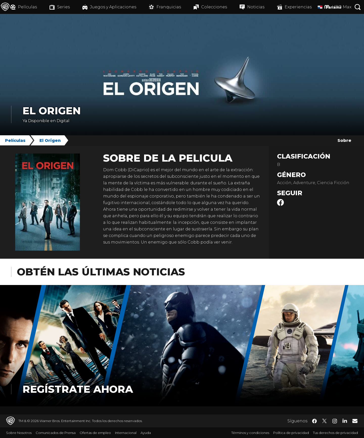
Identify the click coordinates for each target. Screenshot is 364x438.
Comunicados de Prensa (56, 433)
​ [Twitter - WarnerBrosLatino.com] (325, 421)
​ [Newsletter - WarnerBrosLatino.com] (355, 420)
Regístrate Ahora (77, 389)
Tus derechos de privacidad (335, 433)
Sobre (344, 140)
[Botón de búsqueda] (357, 7)
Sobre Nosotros (19, 433)
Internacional (125, 433)
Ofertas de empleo (95, 433)
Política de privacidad (291, 433)
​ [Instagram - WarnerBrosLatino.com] (335, 421)
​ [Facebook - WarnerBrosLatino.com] (314, 421)
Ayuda (146, 433)
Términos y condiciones (250, 433)
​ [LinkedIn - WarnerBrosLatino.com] (345, 420)
